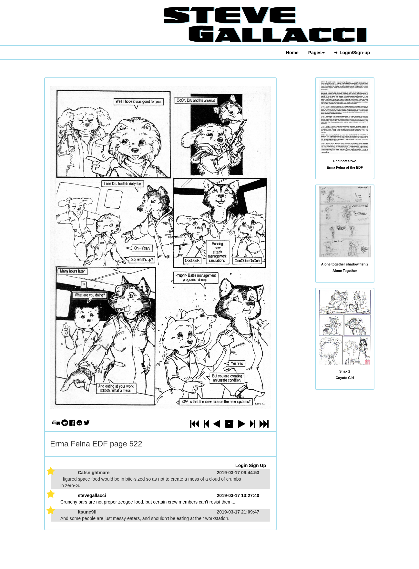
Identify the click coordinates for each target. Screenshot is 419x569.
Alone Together (344, 271)
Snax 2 (344, 371)
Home (292, 52)
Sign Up (257, 465)
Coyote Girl (345, 378)
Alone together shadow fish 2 (344, 264)
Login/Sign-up (352, 52)
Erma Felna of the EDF (345, 167)
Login (241, 465)
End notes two (344, 161)
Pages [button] (316, 52)
